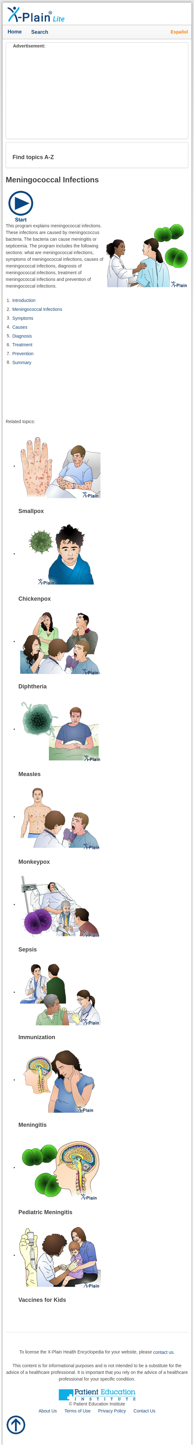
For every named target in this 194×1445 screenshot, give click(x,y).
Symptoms (22, 318)
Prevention (23, 353)
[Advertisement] (97, 94)
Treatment (22, 344)
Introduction (24, 300)
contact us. (164, 1352)
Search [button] (41, 32)
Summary (21, 362)
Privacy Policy (112, 1410)
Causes (19, 327)
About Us (47, 1410)
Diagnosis (22, 335)
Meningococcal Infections (37, 309)
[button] (178, 155)
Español (179, 31)
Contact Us (144, 1410)
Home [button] (15, 31)
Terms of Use (77, 1410)
